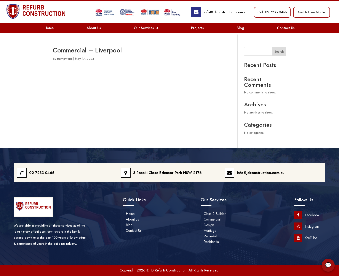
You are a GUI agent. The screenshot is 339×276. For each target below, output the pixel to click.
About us (132, 219)
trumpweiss (64, 59)
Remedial (210, 236)
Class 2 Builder (215, 213)
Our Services (144, 28)
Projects (197, 28)
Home (49, 28)
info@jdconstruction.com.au (226, 12)
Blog (240, 28)
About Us (93, 28)
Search (279, 51)
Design (209, 224)
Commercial (212, 219)
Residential (211, 241)
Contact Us (285, 28)
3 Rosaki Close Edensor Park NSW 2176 (167, 172)
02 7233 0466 (41, 172)
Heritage (210, 230)
